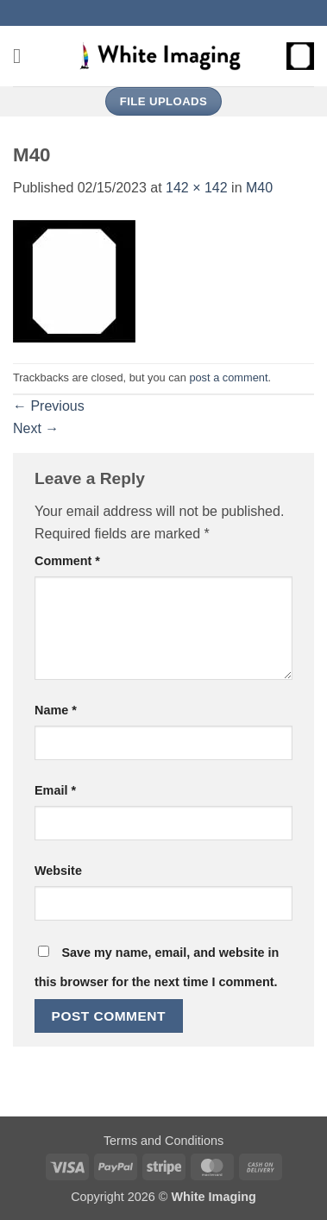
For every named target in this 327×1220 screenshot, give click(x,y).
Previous (49, 406)
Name (56, 710)
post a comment (228, 377)
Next (36, 428)
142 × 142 (197, 187)
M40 (259, 187)
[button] (23, 56)
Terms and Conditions (163, 1141)
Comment (67, 561)
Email (55, 790)
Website (58, 870)
